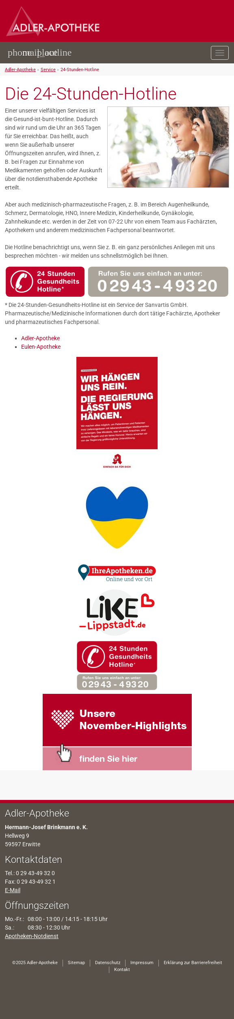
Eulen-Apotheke (41, 346)
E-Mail (12, 890)
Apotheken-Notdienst (31, 936)
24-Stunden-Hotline (80, 69)
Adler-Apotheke (20, 69)
